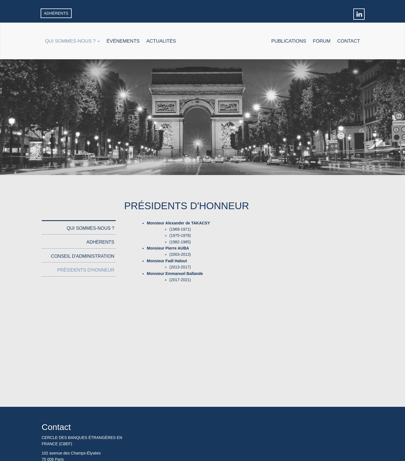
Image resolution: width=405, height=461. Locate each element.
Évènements (122, 41)
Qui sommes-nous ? (72, 41)
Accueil (223, 45)
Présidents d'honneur (85, 270)
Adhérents (56, 13)
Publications (288, 41)
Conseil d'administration (82, 256)
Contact (348, 41)
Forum (321, 41)
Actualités (161, 41)
